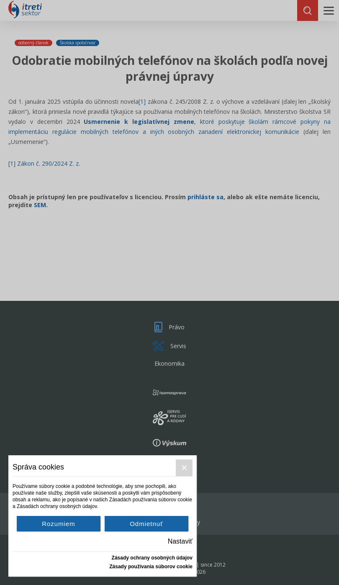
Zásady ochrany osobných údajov (152, 558)
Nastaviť (180, 541)
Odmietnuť (146, 523)
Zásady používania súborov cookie (151, 567)
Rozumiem (58, 523)
